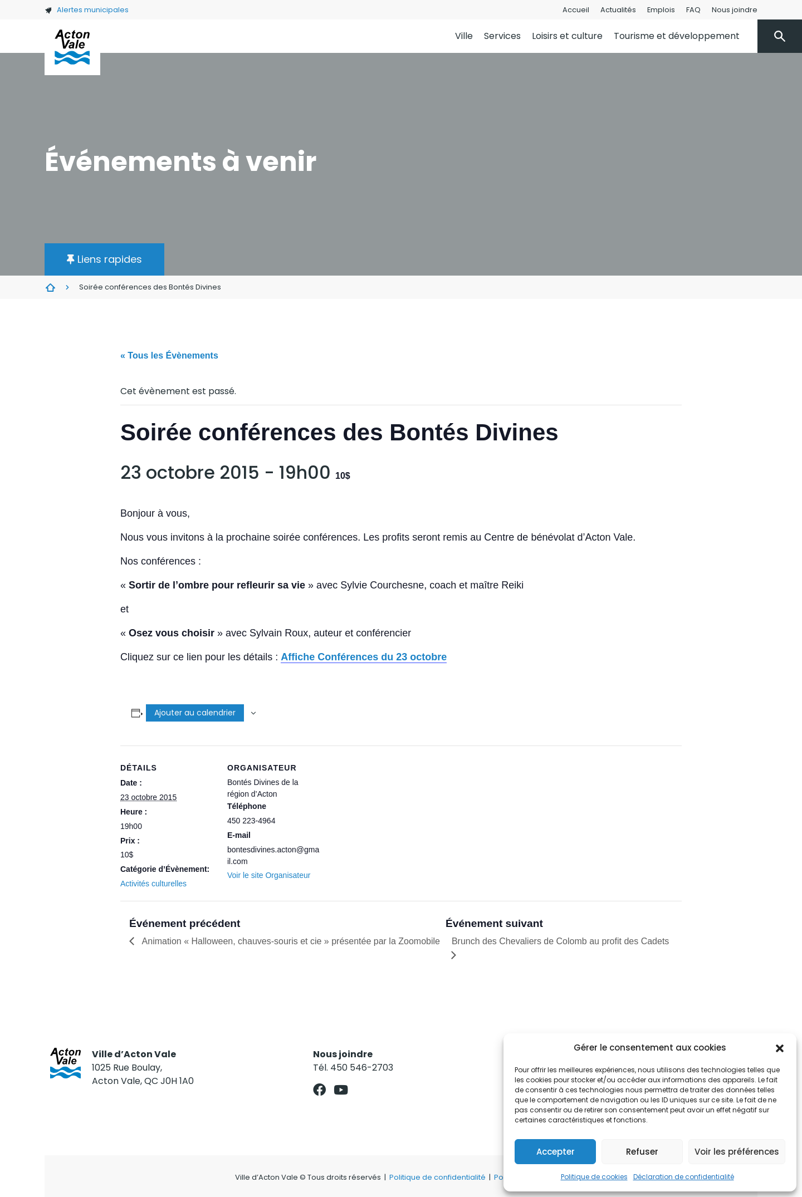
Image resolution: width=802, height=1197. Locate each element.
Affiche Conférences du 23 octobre (364, 657)
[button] (779, 1047)
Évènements (50, 287)
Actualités (618, 9)
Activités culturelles (153, 883)
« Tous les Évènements (169, 355)
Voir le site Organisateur (268, 875)
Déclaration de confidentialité (683, 1176)
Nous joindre (734, 9)
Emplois (661, 9)
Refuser (642, 1151)
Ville (464, 36)
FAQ (693, 9)
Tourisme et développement (677, 36)
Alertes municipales (87, 9)
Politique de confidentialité (437, 1177)
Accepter (555, 1151)
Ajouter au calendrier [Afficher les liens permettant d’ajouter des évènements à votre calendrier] (195, 712)
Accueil (576, 9)
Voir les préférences (737, 1151)
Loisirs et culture (567, 36)
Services (502, 36)
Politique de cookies (594, 1176)
